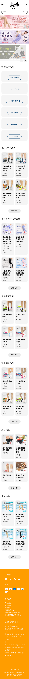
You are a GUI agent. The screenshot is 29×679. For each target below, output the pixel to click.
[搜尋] (24, 12)
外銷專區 (8, 608)
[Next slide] (25, 60)
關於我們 (8, 605)
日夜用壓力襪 (14, 89)
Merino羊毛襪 (14, 77)
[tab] (12, 59)
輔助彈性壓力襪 (14, 101)
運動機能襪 (14, 125)
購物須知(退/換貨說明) (12, 612)
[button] (2, 5)
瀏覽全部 (14, 211)
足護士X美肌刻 (9, 610)
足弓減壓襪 (14, 113)
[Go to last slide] (21, 60)
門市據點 (8, 603)
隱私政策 (7, 673)
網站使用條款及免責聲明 (13, 615)
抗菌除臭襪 (14, 136)
